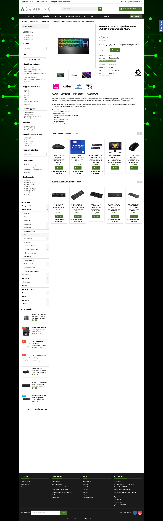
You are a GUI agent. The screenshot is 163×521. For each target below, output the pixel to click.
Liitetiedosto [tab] (78, 94)
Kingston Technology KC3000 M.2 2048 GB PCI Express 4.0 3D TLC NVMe (39, 382)
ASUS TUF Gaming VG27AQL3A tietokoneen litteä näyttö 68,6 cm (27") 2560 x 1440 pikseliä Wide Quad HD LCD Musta (114, 160)
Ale (85, 16)
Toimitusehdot (56, 481)
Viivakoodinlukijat (29, 267)
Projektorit (27, 242)
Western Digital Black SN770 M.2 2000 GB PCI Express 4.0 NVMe (39, 395)
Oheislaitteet (26, 209)
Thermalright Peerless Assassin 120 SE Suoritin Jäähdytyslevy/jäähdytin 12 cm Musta (39, 327)
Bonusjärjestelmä (88, 497)
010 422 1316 (44, 1)
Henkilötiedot (87, 481)
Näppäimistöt (28, 235)
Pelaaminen (26, 278)
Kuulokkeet (27, 224)
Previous (138, 133)
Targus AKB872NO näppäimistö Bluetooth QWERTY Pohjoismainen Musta (77, 207)
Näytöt (24, 285)
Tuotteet (31, 16)
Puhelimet (25, 300)
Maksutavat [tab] (92, 94)
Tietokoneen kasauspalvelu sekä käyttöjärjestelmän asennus (39, 355)
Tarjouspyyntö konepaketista (60, 489)
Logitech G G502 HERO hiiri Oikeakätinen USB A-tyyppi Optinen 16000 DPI (58, 159)
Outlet (93, 16)
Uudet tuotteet (25, 484)
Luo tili (140, 1)
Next (141, 133)
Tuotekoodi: (102, 67)
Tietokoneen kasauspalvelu (39, 341)
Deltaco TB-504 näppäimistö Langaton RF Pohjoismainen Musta (133, 207)
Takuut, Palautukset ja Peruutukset (62, 492)
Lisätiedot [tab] (65, 94)
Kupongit (86, 492)
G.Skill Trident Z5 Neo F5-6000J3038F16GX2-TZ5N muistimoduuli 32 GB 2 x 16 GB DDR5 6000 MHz (39, 368)
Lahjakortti (136, 16)
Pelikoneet (25, 293)
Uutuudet (57, 16)
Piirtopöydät (28, 238)
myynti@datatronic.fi (64, 1)
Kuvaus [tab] (55, 94)
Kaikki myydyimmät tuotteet (37, 409)
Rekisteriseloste (57, 484)
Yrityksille (104, 16)
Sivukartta (55, 495)
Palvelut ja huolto (72, 16)
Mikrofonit (27, 227)
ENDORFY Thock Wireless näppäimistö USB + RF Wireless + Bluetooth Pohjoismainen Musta (96, 209)
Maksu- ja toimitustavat (59, 487)
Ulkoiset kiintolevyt (30, 253)
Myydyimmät (44, 16)
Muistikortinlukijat (29, 231)
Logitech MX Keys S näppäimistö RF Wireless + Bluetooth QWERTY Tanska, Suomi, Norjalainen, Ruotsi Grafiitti (114, 209)
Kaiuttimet (27, 220)
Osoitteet (86, 489)
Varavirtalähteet (29, 260)
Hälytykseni (86, 495)
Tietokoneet (26, 282)
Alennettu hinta (25, 481)
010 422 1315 (30, 1)
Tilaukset (85, 484)
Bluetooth (27, 213)
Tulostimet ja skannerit (31, 249)
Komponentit (26, 206)
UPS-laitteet (27, 256)
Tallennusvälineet (29, 246)
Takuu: (100, 73)
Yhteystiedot (55, 497)
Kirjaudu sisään (131, 1)
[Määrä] (102, 50)
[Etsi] (81, 9)
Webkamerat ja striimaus (31, 271)
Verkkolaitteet (28, 264)
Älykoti (24, 304)
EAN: (100, 70)
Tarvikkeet (25, 275)
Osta (114, 50)
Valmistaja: (102, 65)
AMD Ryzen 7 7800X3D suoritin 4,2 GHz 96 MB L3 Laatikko (39, 314)
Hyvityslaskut (87, 487)
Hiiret (26, 217)
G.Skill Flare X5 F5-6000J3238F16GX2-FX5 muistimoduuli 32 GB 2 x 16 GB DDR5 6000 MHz (96, 159)
